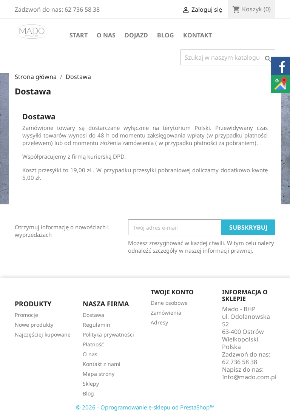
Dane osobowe (169, 302)
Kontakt (197, 35)
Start (78, 35)
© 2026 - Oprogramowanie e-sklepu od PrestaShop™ (145, 407)
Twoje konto (172, 292)
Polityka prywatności (108, 334)
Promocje (26, 314)
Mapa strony (98, 373)
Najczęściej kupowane (43, 334)
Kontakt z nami (101, 364)
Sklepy (91, 383)
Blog (165, 35)
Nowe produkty (34, 324)
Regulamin (96, 324)
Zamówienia (166, 312)
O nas (106, 35)
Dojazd (136, 35)
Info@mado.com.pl (249, 377)
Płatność (93, 344)
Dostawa (93, 314)
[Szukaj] (227, 57)
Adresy (159, 322)
